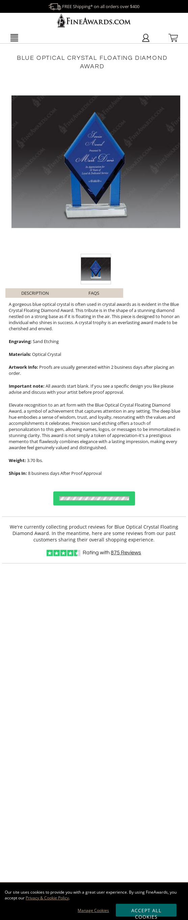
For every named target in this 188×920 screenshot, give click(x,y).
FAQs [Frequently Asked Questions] (93, 293)
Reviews (126, 552)
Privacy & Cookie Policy (47, 898)
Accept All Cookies (146, 912)
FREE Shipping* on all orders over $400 (93, 6)
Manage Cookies (93, 910)
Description (35, 293)
